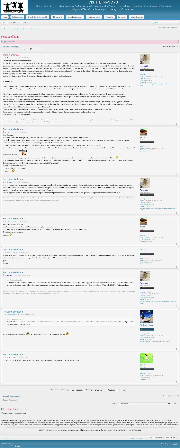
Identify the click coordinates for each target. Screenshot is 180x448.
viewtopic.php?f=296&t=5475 (160, 341)
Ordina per (96, 390)
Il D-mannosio (57, 17)
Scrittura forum (17, 17)
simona (9, 252)
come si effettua (10, 36)
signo (8, 357)
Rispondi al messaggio (10, 46)
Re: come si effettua (13, 129)
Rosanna (9, 58)
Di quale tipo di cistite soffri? (37, 17)
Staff (132, 439)
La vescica (121, 17)
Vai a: (113, 404)
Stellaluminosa (11, 314)
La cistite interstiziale (74, 17)
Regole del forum (8, 42)
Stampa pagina (173, 27)
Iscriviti (13, 22)
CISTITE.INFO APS (103, 2)
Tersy (8, 132)
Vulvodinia (109, 17)
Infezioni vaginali (136, 17)
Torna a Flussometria (10, 400)
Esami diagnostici (20, 29)
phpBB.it (17, 446)
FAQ (4, 22)
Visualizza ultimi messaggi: (68, 390)
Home (4, 17)
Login (23, 22)
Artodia (175, 444)
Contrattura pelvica (93, 17)
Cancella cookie (142, 439)
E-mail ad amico (163, 27)
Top (176, 124)
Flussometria (35, 29)
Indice (6, 29)
